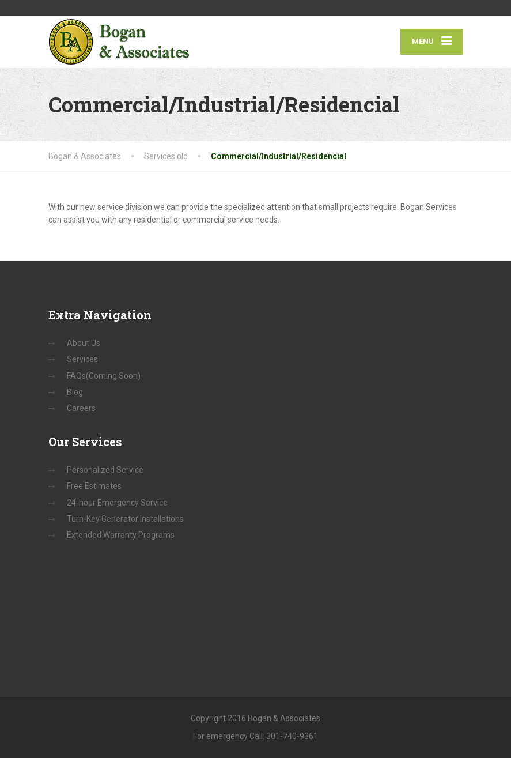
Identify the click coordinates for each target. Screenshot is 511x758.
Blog (75, 392)
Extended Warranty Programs (121, 535)
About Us (83, 343)
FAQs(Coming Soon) (104, 375)
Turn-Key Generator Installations (125, 518)
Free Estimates (94, 486)
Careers (81, 408)
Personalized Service (105, 469)
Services (82, 359)
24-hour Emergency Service (117, 502)
